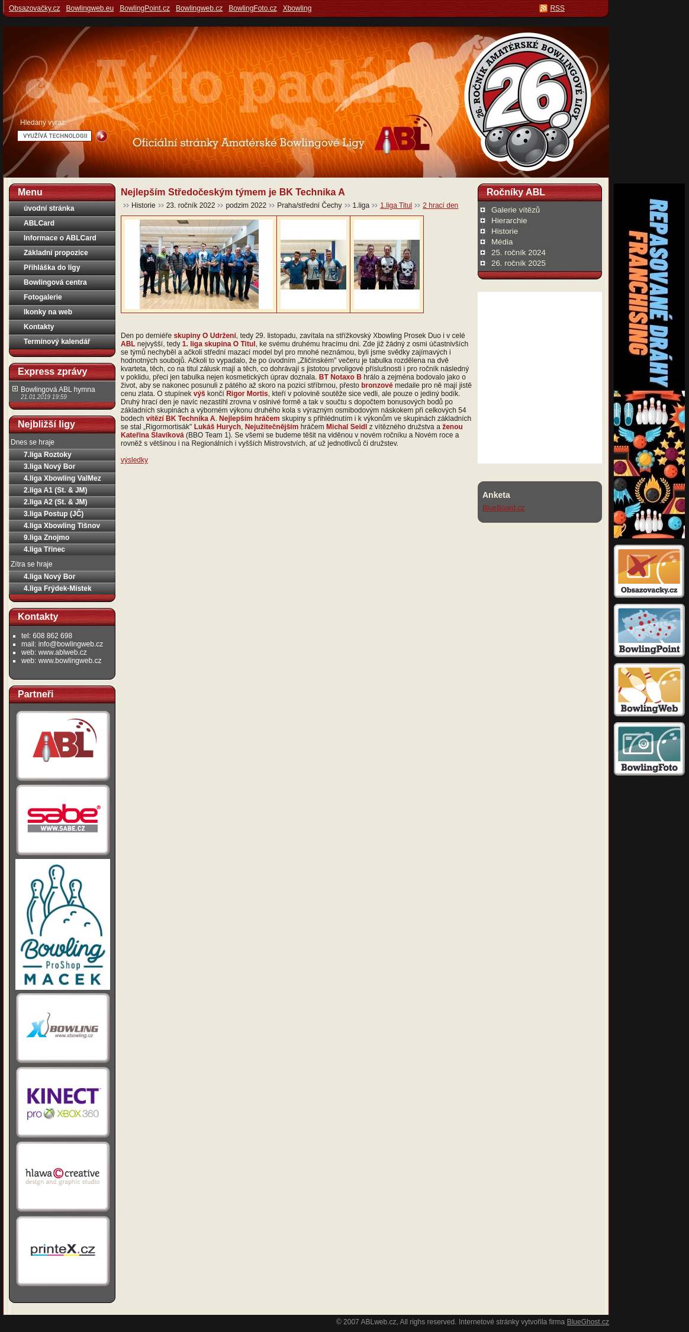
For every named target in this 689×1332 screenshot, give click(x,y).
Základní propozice (56, 253)
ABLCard (39, 223)
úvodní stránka (49, 208)
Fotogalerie (43, 297)
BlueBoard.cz (503, 508)
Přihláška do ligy (52, 267)
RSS (557, 8)
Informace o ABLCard (60, 238)
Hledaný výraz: (43, 122)
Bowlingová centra (55, 282)
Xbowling (297, 8)
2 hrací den (440, 205)
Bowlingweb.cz (199, 8)
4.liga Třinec (44, 549)
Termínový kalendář (57, 341)
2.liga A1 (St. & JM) (56, 490)
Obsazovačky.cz (34, 8)
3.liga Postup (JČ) (53, 514)
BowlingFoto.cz (252, 8)
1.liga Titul (396, 205)
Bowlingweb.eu (90, 8)
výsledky (134, 460)
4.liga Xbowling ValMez (62, 478)
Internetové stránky (489, 1322)
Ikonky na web (48, 312)
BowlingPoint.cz (145, 8)
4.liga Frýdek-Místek (58, 588)
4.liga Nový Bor (49, 576)
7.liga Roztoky (48, 455)
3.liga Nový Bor (49, 466)
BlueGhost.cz (588, 1322)
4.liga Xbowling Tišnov (62, 526)
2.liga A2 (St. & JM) (56, 502)
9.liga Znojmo (46, 537)
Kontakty (39, 327)
